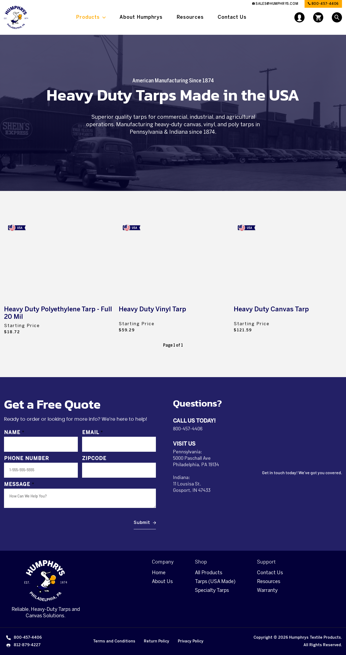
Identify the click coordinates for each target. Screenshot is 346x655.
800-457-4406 (323, 4)
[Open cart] (318, 17)
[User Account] (299, 17)
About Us (162, 581)
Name (14, 432)
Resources (190, 17)
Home (159, 573)
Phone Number (26, 458)
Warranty (267, 590)
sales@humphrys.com (275, 4)
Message (19, 484)
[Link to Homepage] (16, 17)
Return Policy (156, 641)
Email (92, 432)
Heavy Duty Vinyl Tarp (152, 309)
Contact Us (232, 17)
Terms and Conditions (114, 641)
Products (88, 17)
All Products (208, 573)
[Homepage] (45, 580)
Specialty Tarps (212, 590)
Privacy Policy (190, 641)
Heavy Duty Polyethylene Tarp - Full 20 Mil (58, 312)
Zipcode (94, 458)
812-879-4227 (23, 645)
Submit (142, 522)
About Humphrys (141, 17)
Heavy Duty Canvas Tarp (271, 309)
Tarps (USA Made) (215, 581)
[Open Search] (337, 17)
